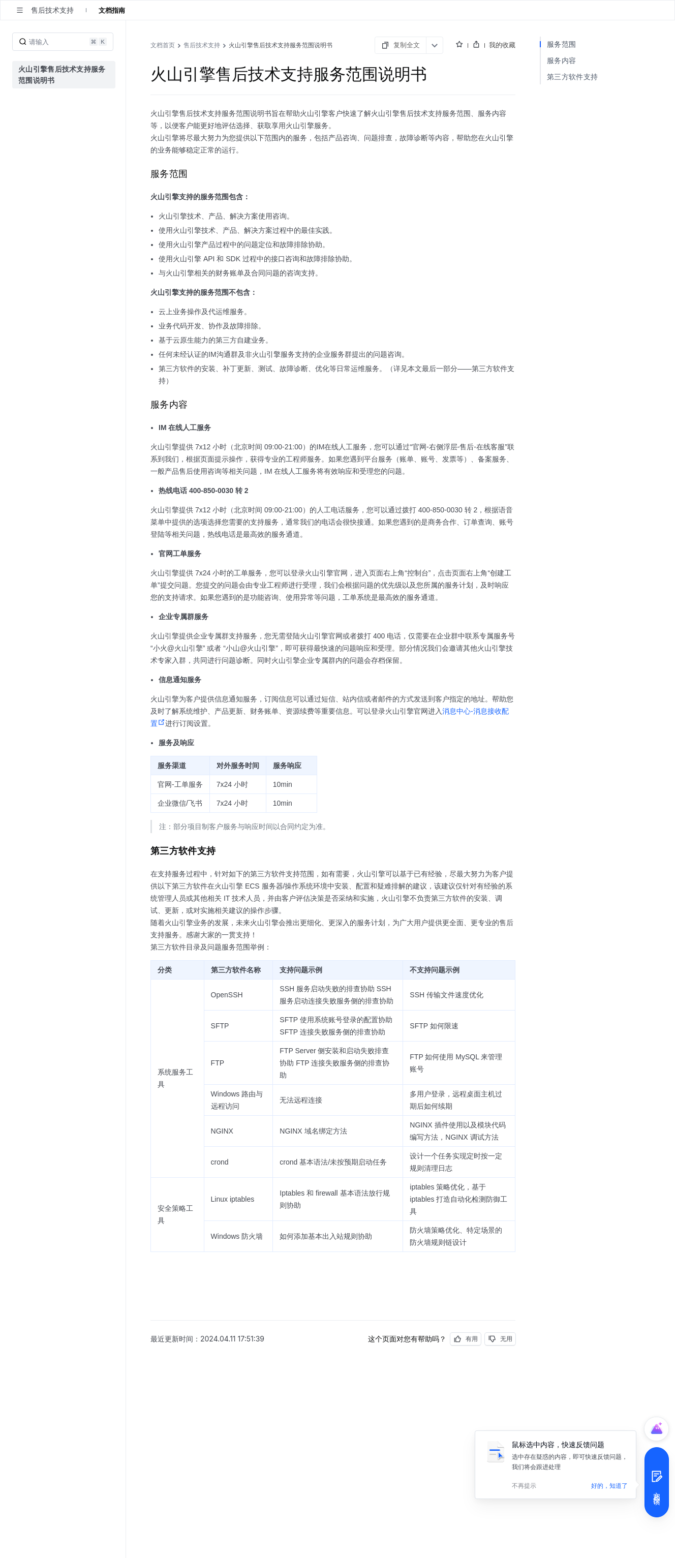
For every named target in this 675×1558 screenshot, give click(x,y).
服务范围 (561, 44)
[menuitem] (63, 74)
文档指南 (112, 10)
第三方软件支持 (572, 76)
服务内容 (561, 60)
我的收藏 (502, 45)
